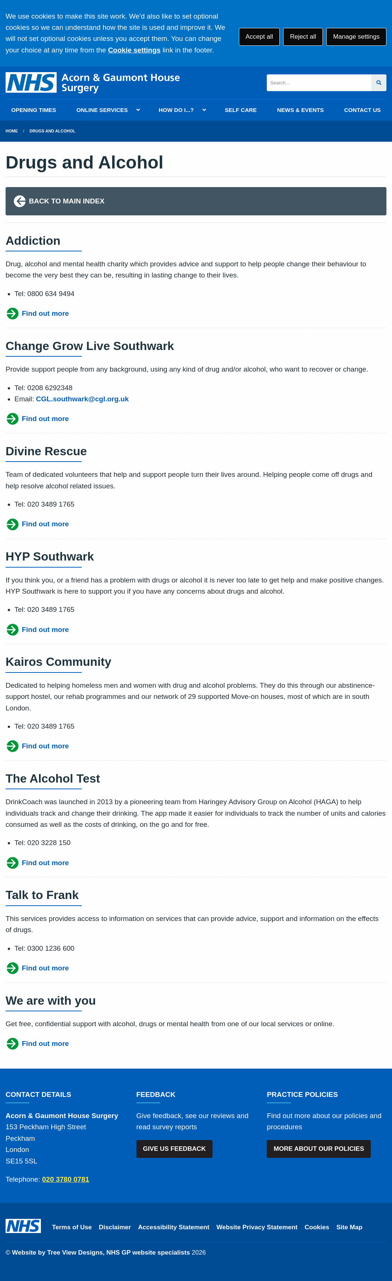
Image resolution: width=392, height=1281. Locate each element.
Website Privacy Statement (256, 1227)
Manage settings (356, 36)
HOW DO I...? (176, 110)
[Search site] (378, 82)
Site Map (349, 1227)
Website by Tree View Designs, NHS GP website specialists (101, 1252)
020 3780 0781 (65, 1179)
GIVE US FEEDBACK (174, 1148)
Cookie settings (134, 50)
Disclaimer (115, 1227)
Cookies (317, 1227)
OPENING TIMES (33, 110)
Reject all (303, 36)
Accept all (259, 36)
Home (12, 131)
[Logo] (93, 82)
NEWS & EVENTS (300, 110)
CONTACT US (362, 110)
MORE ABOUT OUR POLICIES (318, 1148)
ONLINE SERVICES (102, 110)
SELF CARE (241, 110)
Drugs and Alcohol (52, 131)
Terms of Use (72, 1227)
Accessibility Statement (174, 1227)
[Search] (319, 82)
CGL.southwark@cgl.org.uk (82, 399)
